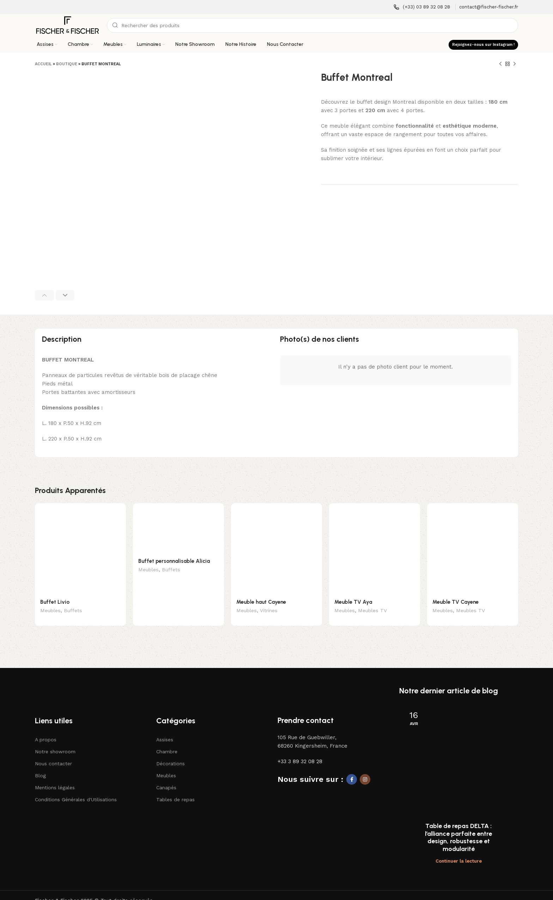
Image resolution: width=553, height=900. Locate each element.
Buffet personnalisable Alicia (174, 561)
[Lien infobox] (422, 7)
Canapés (166, 777)
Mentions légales (55, 777)
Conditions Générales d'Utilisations (76, 789)
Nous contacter (53, 753)
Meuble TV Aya (353, 602)
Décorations (170, 753)
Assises (164, 729)
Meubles (50, 611)
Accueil (43, 64)
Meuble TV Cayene (455, 602)
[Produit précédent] (500, 64)
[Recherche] (312, 25)
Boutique (66, 64)
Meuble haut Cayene (261, 602)
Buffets (73, 611)
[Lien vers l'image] (67, 679)
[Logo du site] (67, 25)
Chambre (166, 741)
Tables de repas (175, 789)
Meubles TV (372, 611)
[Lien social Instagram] (365, 769)
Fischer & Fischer (57, 853)
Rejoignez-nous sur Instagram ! (483, 44)
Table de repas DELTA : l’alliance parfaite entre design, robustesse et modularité (458, 789)
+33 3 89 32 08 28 (300, 751)
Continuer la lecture (459, 813)
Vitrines (269, 611)
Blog (40, 765)
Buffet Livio (54, 602)
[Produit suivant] (514, 64)
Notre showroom (55, 741)
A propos (45, 729)
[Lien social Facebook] (351, 769)
